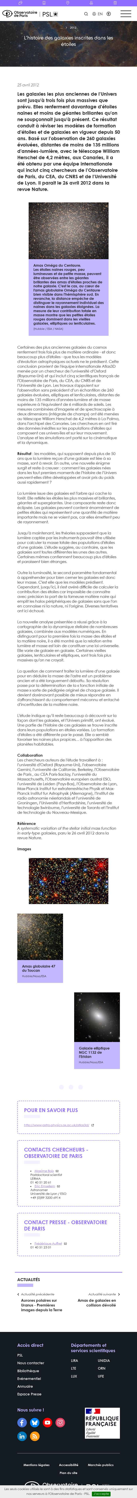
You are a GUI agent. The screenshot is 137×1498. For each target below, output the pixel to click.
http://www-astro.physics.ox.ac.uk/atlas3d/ (56, 1125)
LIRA (74, 1361)
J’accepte (101, 1493)
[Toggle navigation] (125, 13)
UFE (101, 1376)
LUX (74, 1376)
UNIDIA (104, 1361)
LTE (73, 1368)
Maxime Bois (44, 1171)
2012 (73, 27)
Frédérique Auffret (48, 1243)
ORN (101, 1368)
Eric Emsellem (45, 1186)
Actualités (28, 1280)
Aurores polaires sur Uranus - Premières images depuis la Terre (41, 1305)
